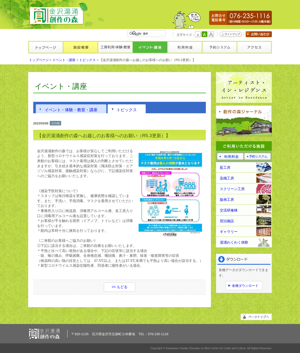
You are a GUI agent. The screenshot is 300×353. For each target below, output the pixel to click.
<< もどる (119, 287)
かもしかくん (186, 20)
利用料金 (184, 47)
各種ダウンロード (245, 286)
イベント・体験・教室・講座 (71, 109)
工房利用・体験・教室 (115, 47)
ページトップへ (256, 317)
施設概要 (80, 47)
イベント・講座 (149, 47)
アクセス (254, 47)
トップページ (45, 47)
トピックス (87, 60)
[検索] (147, 34)
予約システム (219, 47)
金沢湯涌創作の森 (58, 14)
